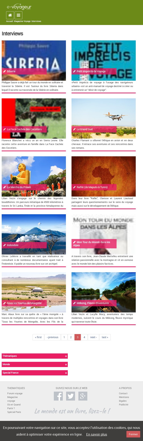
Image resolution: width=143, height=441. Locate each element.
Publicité (123, 404)
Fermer (133, 434)
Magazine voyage (12, 399)
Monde (6, 364)
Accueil (9, 21)
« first (38, 337)
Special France (10, 372)
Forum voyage (15, 393)
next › (93, 337)
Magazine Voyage (22, 21)
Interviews (36, 21)
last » (105, 337)
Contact (123, 393)
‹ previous (52, 337)
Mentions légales (124, 399)
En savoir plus (96, 434)
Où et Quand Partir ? (13, 406)
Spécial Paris (14, 412)
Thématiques (10, 356)
